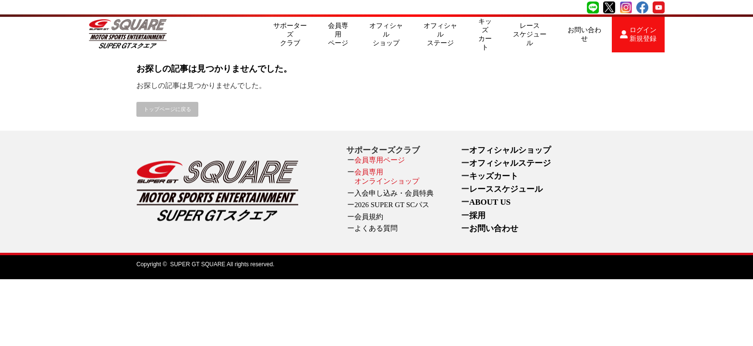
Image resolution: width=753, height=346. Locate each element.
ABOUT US (489, 202)
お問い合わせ (584, 34)
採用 (477, 215)
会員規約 (368, 217)
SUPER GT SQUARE (197, 264)
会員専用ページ (338, 34)
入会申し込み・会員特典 (394, 193)
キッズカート (485, 34)
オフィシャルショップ (386, 34)
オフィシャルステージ (440, 34)
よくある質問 (376, 228)
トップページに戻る (167, 109)
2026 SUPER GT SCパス (391, 205)
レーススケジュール (530, 34)
